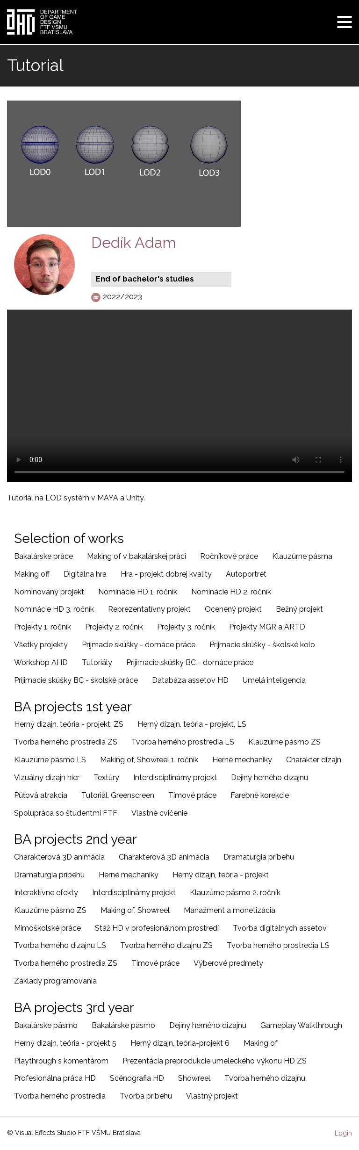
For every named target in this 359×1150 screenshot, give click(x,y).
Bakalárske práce (43, 556)
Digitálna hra (85, 574)
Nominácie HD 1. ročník (137, 591)
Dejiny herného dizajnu (269, 777)
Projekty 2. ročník (114, 626)
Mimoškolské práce (47, 928)
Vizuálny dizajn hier (46, 777)
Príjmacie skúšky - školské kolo (262, 644)
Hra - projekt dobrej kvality (166, 574)
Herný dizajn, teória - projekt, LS (191, 724)
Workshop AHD (41, 662)
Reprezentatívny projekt (149, 609)
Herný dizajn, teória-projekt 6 (180, 1043)
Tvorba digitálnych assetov (280, 928)
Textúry (106, 777)
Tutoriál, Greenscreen (117, 795)
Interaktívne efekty (46, 892)
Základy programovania (55, 980)
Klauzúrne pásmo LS (50, 759)
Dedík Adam (133, 242)
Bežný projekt (299, 609)
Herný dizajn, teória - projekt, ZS (68, 724)
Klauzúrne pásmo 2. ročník (235, 892)
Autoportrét (246, 574)
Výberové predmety (228, 963)
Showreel (194, 1078)
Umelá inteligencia (274, 680)
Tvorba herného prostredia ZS (65, 742)
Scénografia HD (137, 1078)
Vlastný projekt (212, 1096)
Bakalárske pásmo (46, 1025)
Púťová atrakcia (40, 795)
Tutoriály (97, 662)
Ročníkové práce (229, 556)
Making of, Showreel (135, 910)
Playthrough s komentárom (61, 1060)
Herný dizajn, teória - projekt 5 (65, 1043)
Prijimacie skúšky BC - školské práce (76, 680)
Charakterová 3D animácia (59, 857)
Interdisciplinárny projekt (175, 777)
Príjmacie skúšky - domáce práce (138, 644)
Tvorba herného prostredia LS (182, 742)
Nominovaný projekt (49, 591)
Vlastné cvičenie (159, 813)
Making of (261, 1043)
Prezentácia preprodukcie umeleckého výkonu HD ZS (214, 1060)
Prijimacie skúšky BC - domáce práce (189, 662)
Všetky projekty (41, 644)
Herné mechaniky (242, 759)
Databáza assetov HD (190, 680)
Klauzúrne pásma (302, 556)
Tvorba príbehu (146, 1096)
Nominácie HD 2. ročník (231, 591)
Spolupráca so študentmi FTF (65, 813)
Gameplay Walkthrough (301, 1025)
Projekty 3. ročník (186, 626)
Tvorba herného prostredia (60, 1096)
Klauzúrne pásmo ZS (284, 742)
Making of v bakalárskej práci (136, 556)
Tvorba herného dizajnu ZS (166, 945)
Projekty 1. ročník (42, 626)
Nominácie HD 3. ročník (54, 609)
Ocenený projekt (233, 609)
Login (343, 1133)
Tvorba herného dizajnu (264, 1078)
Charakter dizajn (313, 759)
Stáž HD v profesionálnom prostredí (157, 928)
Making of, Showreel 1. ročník (149, 759)
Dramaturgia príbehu (258, 857)
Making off (32, 574)
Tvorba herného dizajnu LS (60, 945)
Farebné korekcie (259, 795)
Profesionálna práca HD (55, 1078)
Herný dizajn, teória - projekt (220, 874)
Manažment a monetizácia (229, 910)
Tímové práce (192, 795)
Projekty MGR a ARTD (267, 626)
